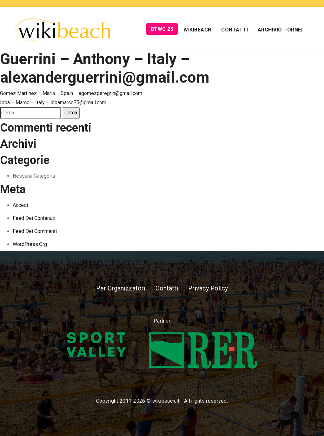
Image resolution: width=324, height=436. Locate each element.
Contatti (234, 30)
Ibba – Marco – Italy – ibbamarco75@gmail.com (53, 102)
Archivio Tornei (280, 30)
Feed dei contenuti (34, 218)
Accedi (20, 205)
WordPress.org (30, 244)
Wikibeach (197, 30)
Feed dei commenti (35, 231)
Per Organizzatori (120, 288)
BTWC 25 (162, 29)
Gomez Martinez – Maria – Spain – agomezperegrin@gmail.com (71, 93)
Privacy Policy (208, 288)
